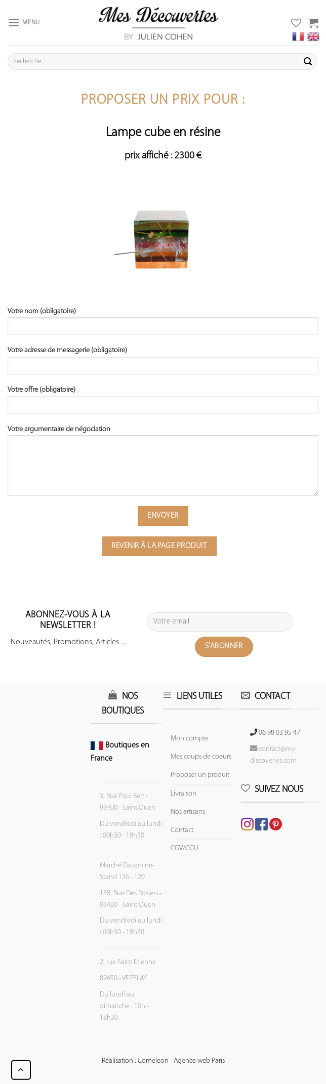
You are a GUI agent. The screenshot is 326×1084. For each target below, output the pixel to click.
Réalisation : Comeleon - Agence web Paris (163, 1061)
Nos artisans (188, 812)
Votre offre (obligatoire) (163, 403)
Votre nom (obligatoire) (163, 325)
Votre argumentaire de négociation (163, 464)
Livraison (183, 794)
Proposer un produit (200, 775)
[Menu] (24, 22)
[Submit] (307, 61)
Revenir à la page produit (159, 546)
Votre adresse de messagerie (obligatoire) (163, 364)
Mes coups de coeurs (201, 757)
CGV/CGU (184, 848)
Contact (182, 830)
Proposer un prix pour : (163, 100)
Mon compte (190, 738)
